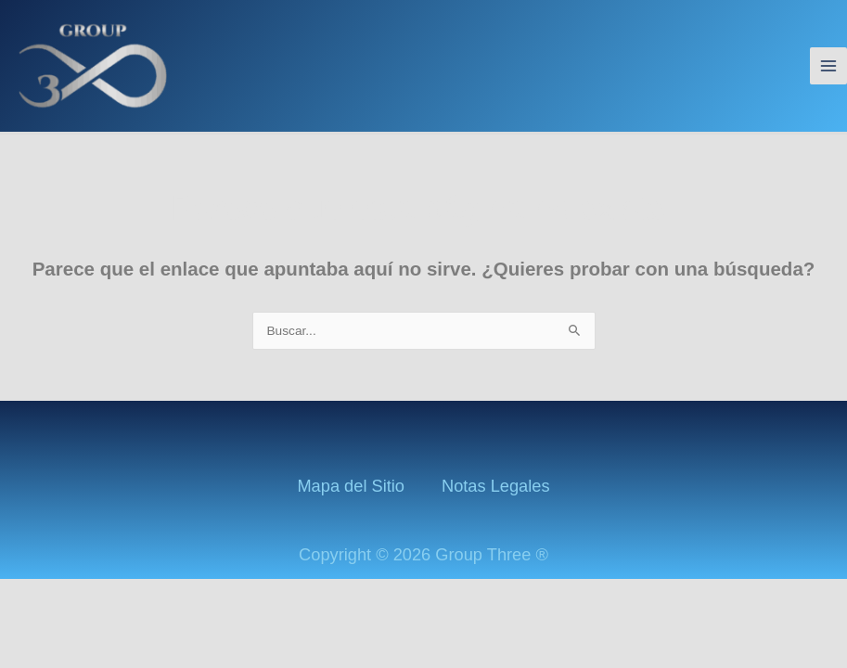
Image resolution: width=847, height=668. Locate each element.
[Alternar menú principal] (829, 66)
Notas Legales (496, 485)
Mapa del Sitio (350, 485)
